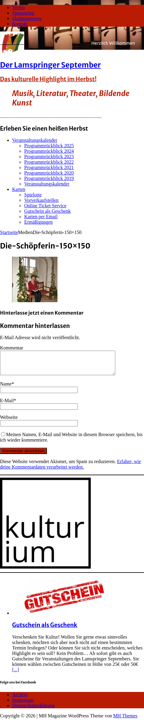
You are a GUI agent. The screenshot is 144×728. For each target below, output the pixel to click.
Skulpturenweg (26, 18)
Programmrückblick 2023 (49, 156)
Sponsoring (23, 12)
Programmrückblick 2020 (49, 172)
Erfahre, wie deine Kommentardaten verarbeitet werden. (70, 468)
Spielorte (33, 194)
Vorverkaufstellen (41, 200)
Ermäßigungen (38, 222)
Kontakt (20, 23)
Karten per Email (40, 216)
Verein (18, 7)
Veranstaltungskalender (34, 140)
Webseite (9, 421)
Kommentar (11, 347)
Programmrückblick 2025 (49, 145)
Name (5, 388)
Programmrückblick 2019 (49, 178)
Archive (20, 699)
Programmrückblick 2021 (49, 167)
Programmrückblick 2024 (49, 151)
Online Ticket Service (45, 205)
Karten (18, 189)
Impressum (23, 704)
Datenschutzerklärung (33, 710)
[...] (15, 674)
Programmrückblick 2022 (49, 162)
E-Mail (7, 405)
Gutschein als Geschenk (47, 211)
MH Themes (125, 720)
